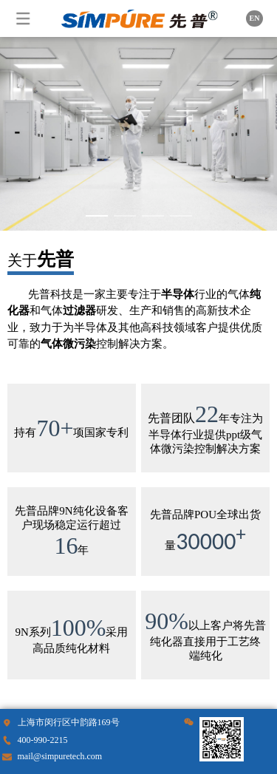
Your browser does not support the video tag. (138, 134)
